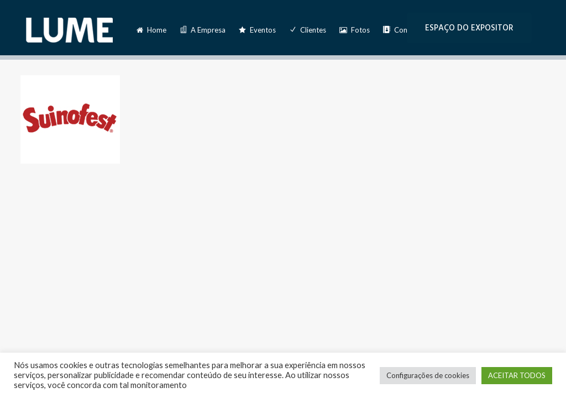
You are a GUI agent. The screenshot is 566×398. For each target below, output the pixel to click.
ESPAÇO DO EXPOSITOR (469, 28)
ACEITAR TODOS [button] (517, 375)
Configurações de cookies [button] (427, 375)
